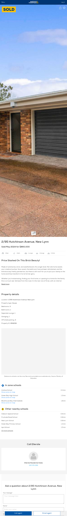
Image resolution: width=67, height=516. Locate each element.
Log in (63, 2)
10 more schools (7, 431)
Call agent (18, 513)
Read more (5, 284)
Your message (7, 493)
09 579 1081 (33, 465)
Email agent (47, 513)
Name (5, 506)
